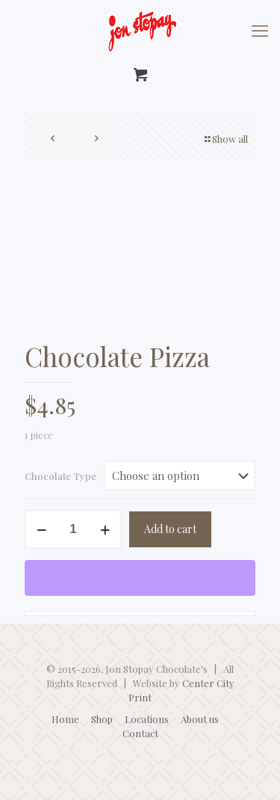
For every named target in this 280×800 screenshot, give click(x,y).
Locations (147, 719)
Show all (225, 138)
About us (200, 719)
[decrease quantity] (41, 529)
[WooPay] (140, 578)
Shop (102, 719)
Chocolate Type (60, 476)
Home (65, 719)
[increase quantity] (105, 529)
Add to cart (170, 529)
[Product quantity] (73, 529)
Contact (140, 733)
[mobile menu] (260, 30)
